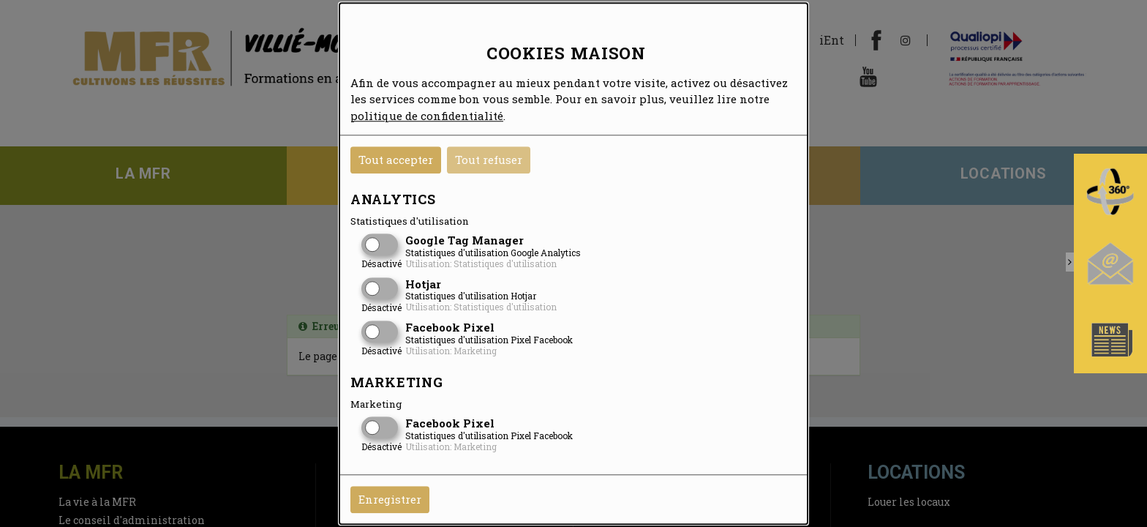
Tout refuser (488, 159)
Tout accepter (395, 159)
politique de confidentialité (426, 115)
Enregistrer (389, 499)
